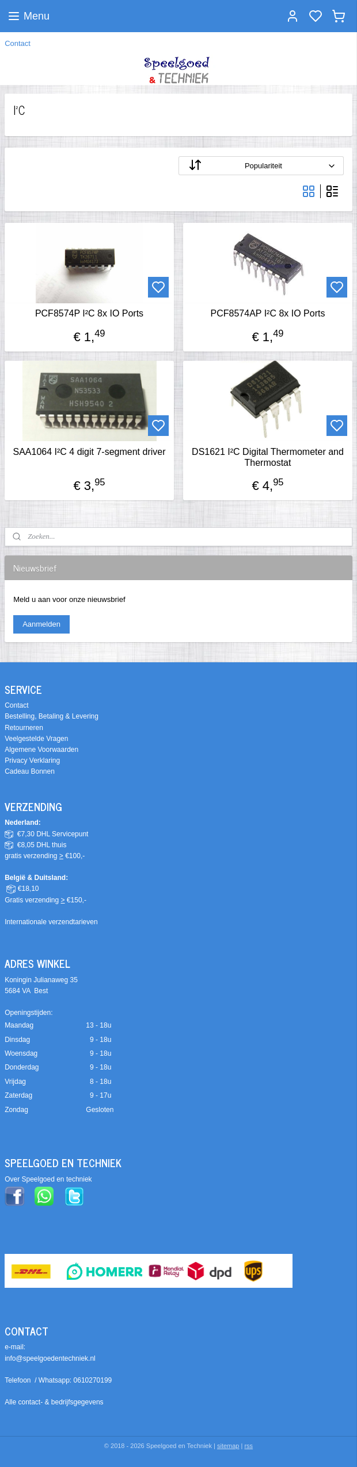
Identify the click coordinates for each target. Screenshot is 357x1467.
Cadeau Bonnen (30, 771)
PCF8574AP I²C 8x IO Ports (268, 314)
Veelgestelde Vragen (36, 739)
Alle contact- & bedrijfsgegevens (54, 1402)
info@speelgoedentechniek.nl (50, 1358)
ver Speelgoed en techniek (51, 1179)
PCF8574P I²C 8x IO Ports (89, 314)
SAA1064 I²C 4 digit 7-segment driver (89, 452)
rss (248, 1445)
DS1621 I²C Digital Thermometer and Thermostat (268, 457)
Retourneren (24, 728)
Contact (18, 43)
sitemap (228, 1445)
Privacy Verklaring (32, 760)
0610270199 (93, 1380)
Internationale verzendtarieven (51, 922)
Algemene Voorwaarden (41, 750)
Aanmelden (41, 624)
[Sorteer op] (261, 166)
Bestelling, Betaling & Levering (51, 716)
